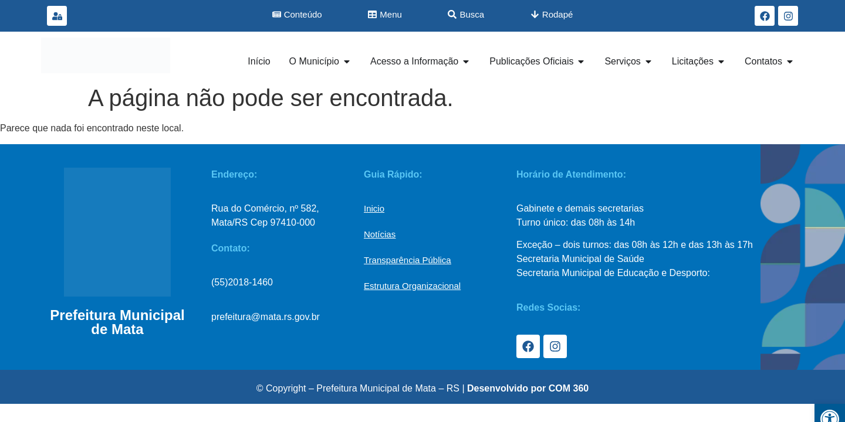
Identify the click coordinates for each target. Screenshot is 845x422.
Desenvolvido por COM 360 (528, 388)
